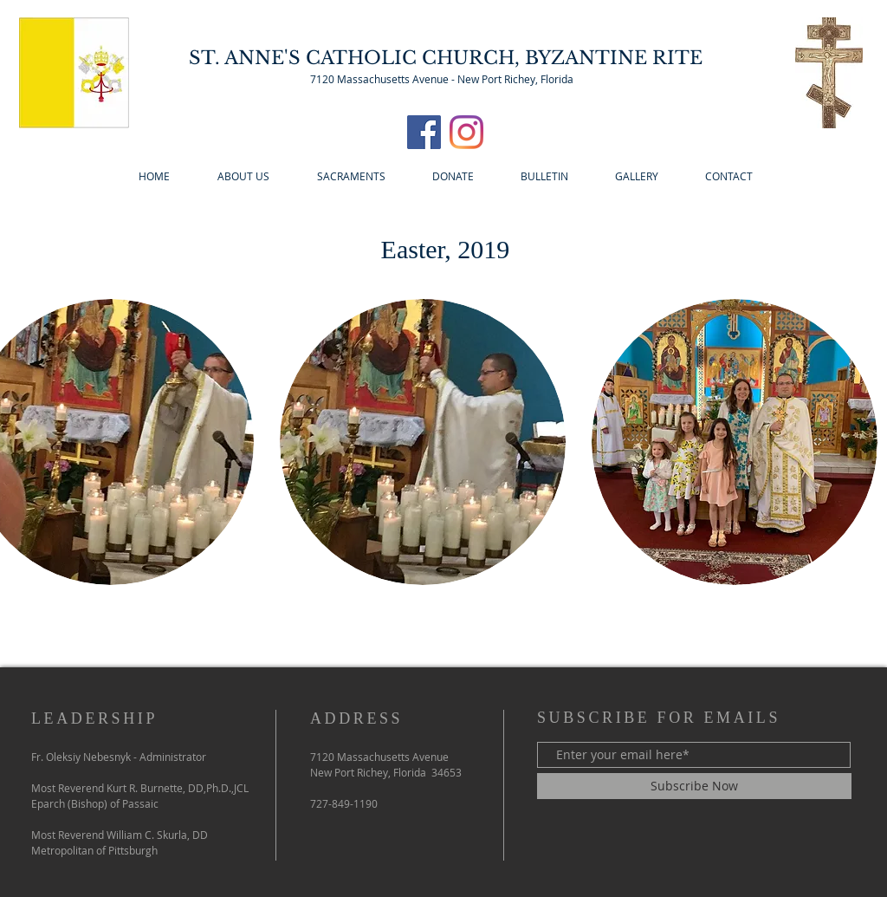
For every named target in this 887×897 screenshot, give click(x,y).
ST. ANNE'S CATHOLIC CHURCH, (357, 58)
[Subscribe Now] (694, 786)
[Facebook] (424, 132)
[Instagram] (466, 132)
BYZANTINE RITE (613, 58)
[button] (423, 442)
